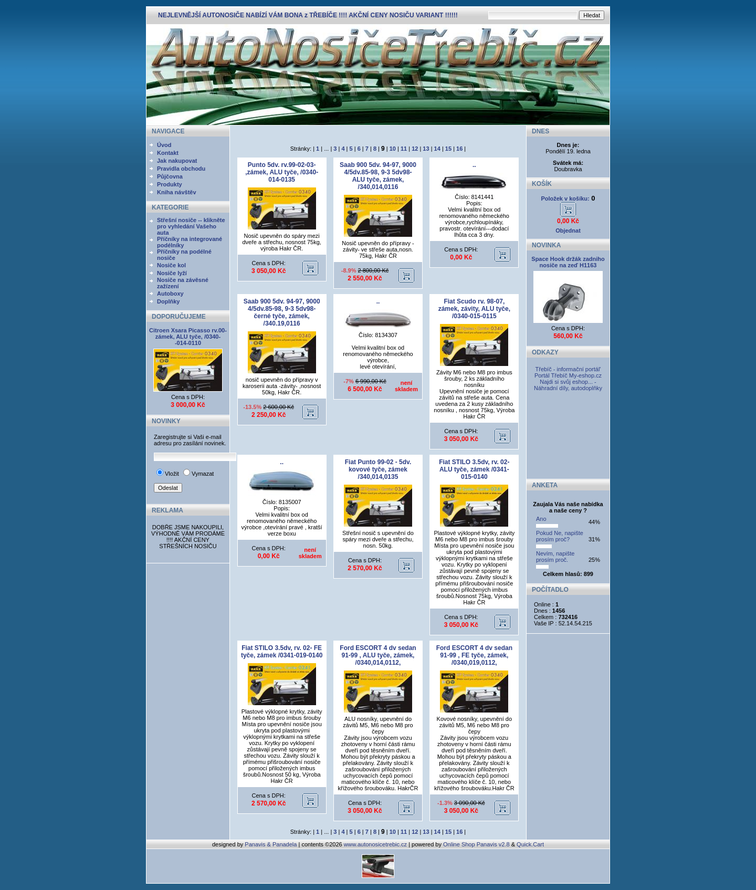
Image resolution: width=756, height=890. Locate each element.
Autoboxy (170, 293)
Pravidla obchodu (181, 168)
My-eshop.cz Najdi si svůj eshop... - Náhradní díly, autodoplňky (568, 381)
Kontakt (167, 153)
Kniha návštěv (176, 192)
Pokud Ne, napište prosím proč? (559, 536)
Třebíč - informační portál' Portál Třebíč (567, 372)
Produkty (169, 184)
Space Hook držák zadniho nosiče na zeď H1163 (567, 262)
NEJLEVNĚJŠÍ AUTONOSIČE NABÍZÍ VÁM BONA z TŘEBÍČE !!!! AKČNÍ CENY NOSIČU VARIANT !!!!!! (308, 15)
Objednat (568, 230)
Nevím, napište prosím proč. (555, 556)
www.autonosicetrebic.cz (375, 844)
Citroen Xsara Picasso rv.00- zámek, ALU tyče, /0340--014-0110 (188, 336)
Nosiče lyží (172, 273)
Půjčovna (170, 176)
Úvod (164, 145)
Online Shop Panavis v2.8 (476, 844)
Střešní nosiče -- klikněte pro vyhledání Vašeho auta (191, 226)
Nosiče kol (171, 265)
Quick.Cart (530, 844)
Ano (541, 519)
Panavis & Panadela (271, 844)
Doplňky (168, 301)
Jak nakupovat (177, 161)
